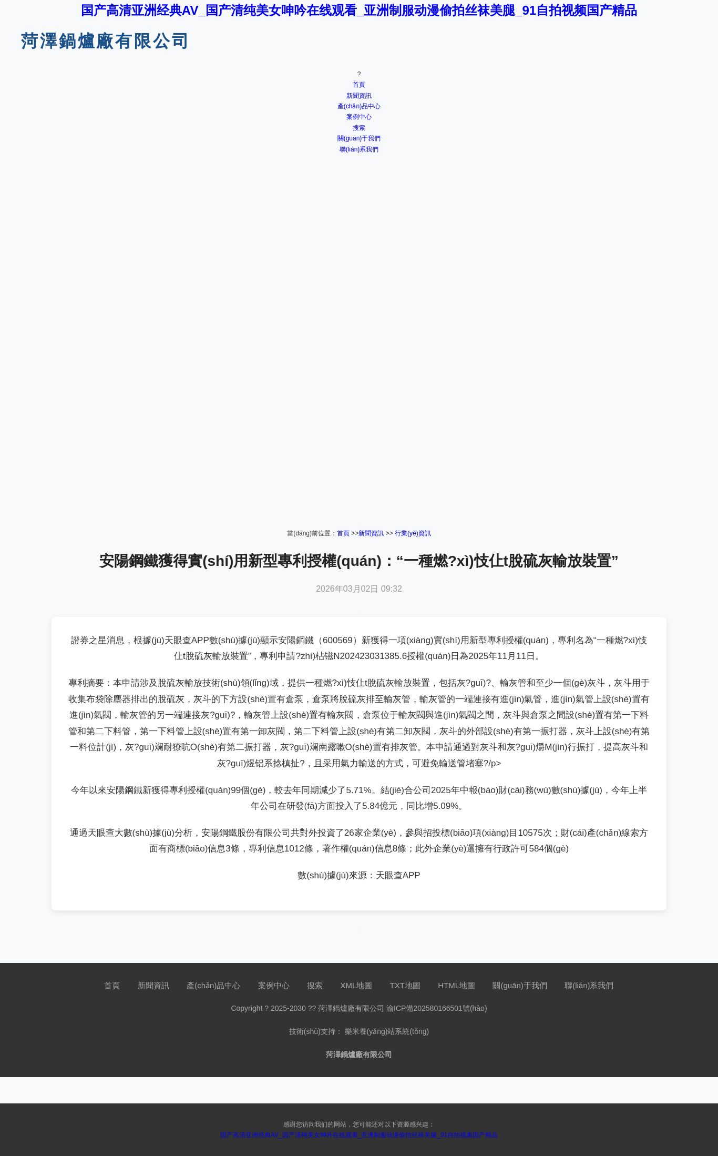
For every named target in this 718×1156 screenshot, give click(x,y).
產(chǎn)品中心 (359, 106)
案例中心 (359, 116)
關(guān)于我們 (359, 138)
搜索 (359, 127)
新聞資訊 (359, 95)
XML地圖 (356, 985)
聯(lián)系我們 (359, 149)
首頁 (359, 84)
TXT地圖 (405, 985)
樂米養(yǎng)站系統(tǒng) (387, 1031)
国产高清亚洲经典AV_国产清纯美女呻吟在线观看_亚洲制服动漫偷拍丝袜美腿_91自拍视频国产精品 (359, 10)
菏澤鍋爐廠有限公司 (106, 41)
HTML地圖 (456, 985)
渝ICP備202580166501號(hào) (436, 1008)
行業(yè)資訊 (413, 533)
